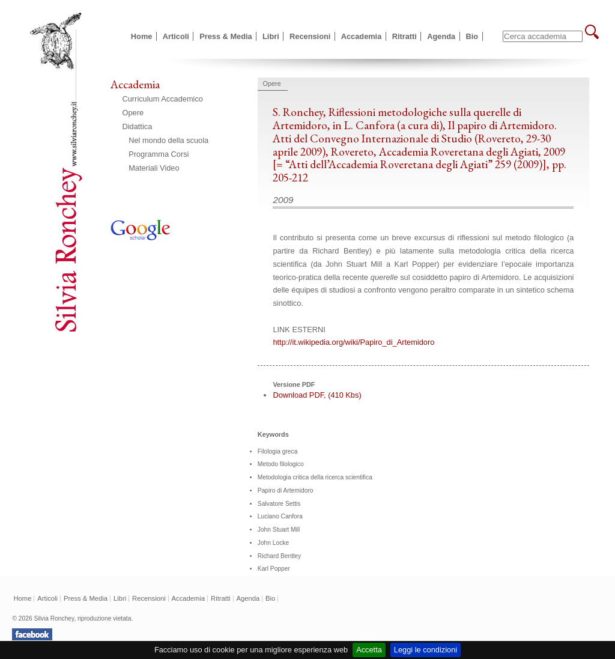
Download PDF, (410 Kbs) (317, 394)
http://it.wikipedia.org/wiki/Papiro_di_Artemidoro (353, 342)
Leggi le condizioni (425, 649)
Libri (270, 36)
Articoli (176, 36)
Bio (472, 36)
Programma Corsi (159, 154)
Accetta (369, 649)
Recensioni (309, 36)
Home (142, 36)
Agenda (441, 36)
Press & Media (225, 36)
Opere (133, 112)
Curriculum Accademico (163, 98)
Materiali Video (154, 167)
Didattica (138, 126)
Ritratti (404, 36)
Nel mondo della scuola (168, 140)
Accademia (361, 36)
